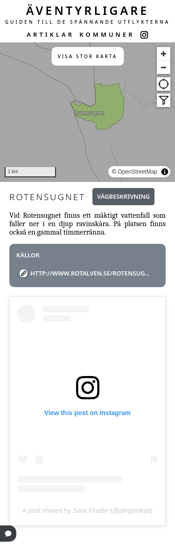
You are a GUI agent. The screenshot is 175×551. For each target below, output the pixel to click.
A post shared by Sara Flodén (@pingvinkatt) (87, 510)
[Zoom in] (163, 53)
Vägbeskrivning (123, 196)
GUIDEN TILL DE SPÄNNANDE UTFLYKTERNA (87, 22)
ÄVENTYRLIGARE (87, 10)
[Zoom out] (163, 67)
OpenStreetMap (137, 171)
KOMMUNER (106, 34)
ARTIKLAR (50, 34)
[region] (87, 112)
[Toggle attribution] (164, 171)
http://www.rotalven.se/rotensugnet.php (91, 273)
